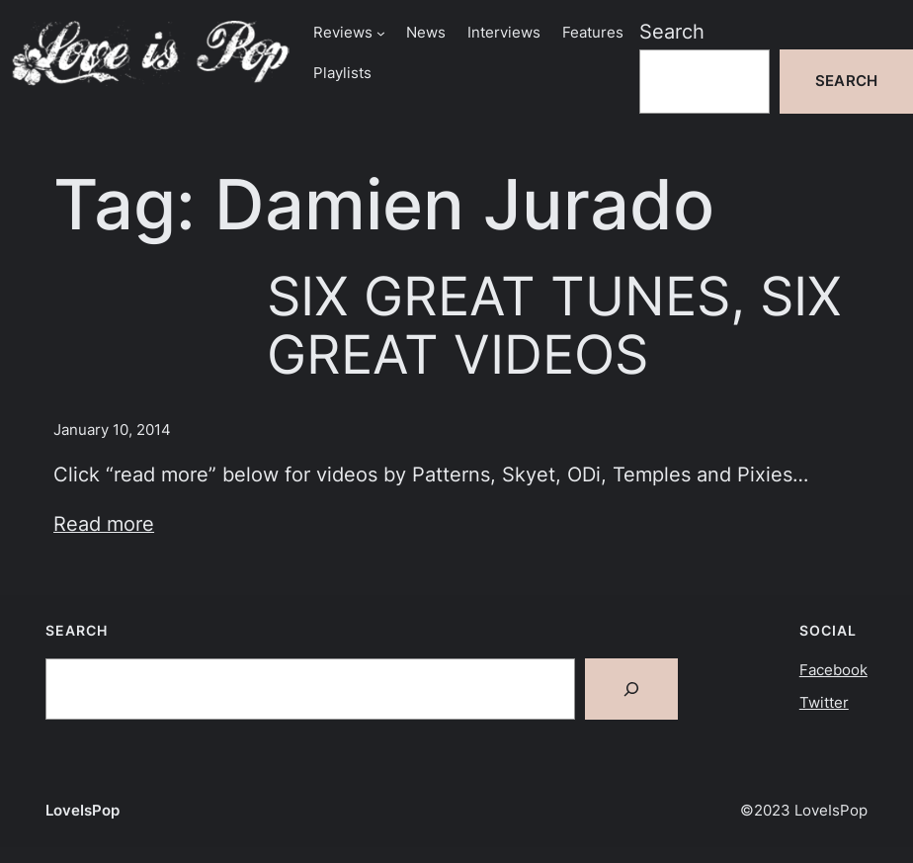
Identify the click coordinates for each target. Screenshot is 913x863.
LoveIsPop (82, 811)
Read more (103, 524)
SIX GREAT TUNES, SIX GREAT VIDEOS (554, 326)
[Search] (631, 689)
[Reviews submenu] (380, 33)
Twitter (824, 703)
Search (672, 31)
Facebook (833, 670)
